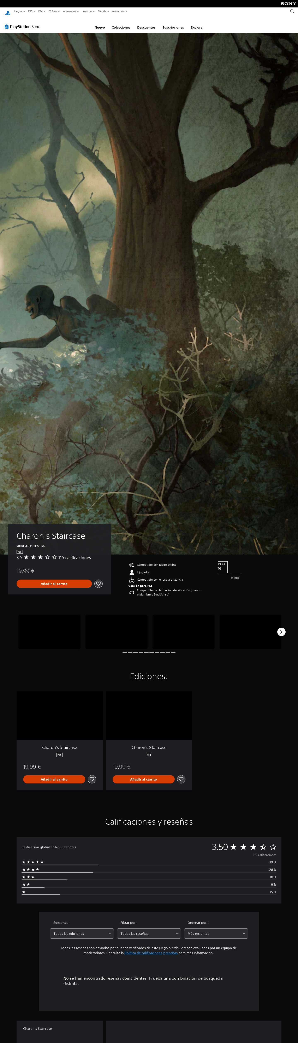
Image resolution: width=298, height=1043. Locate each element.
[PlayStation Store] (23, 22)
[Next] (281, 628)
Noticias (87, 11)
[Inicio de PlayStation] (7, 11)
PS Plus (52, 11)
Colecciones (121, 23)
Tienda (102, 11)
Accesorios (69, 11)
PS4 (40, 11)
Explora (196, 23)
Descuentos (146, 23)
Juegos (18, 11)
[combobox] (82, 929)
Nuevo (100, 23)
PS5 (30, 11)
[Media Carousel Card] (49, 628)
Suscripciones (173, 23)
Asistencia (118, 11)
